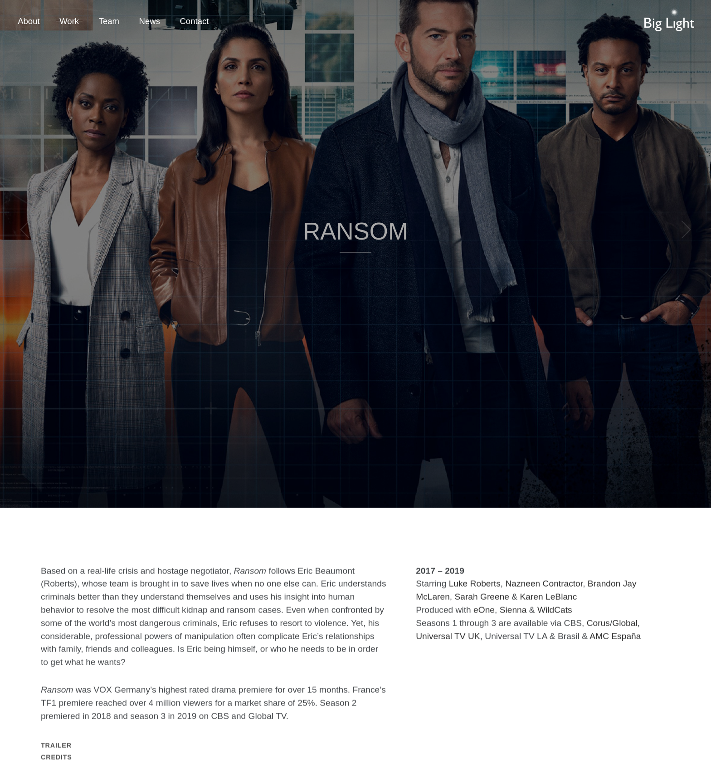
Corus (598, 635)
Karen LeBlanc (548, 609)
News (149, 21)
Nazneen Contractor (544, 596)
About (28, 21)
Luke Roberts (475, 596)
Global (624, 635)
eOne (484, 622)
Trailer (56, 763)
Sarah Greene (481, 609)
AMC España (615, 648)
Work (69, 21)
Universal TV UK (448, 648)
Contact (194, 21)
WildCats (554, 622)
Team (109, 21)
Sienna (513, 622)
